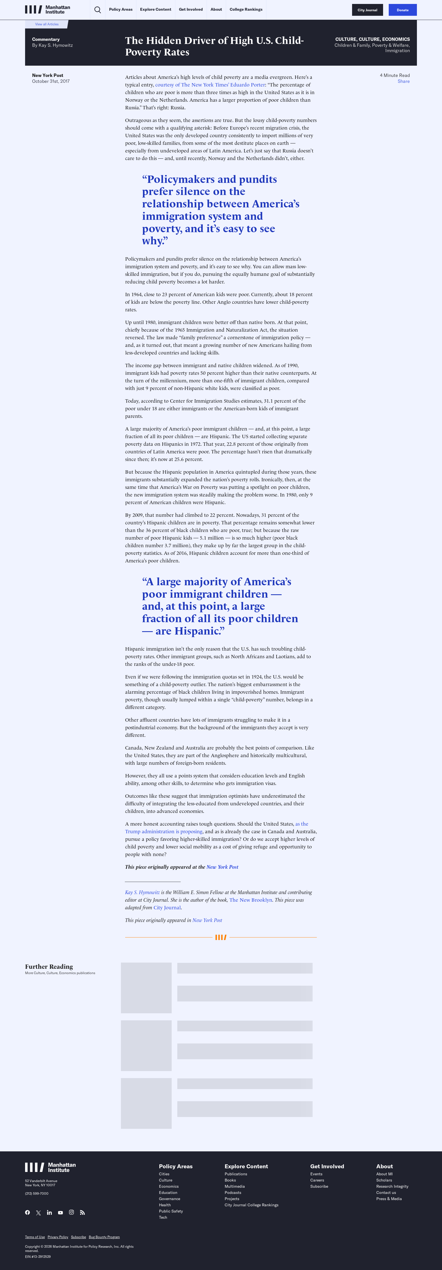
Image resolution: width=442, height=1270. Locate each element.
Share (404, 81)
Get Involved (191, 9)
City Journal (167, 906)
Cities (164, 1173)
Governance (169, 1198)
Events (316, 1173)
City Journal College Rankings (252, 1204)
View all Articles (47, 24)
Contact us (386, 1192)
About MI (384, 1173)
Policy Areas (120, 9)
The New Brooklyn (250, 899)
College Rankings (246, 9)
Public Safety (171, 1211)
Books (230, 1180)
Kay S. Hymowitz (56, 45)
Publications (236, 1173)
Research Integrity (392, 1186)
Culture (345, 39)
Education (168, 1192)
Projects (232, 1198)
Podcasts (233, 1192)
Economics (396, 39)
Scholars (384, 1180)
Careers (317, 1180)
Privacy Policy (58, 1237)
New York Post (47, 75)
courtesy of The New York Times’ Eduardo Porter (210, 84)
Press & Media (389, 1198)
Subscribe (319, 1186)
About (216, 9)
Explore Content (155, 9)
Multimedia (235, 1186)
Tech (163, 1217)
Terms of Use (35, 1237)
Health (165, 1204)
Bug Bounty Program (104, 1237)
